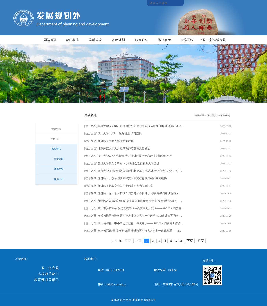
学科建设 (95, 40)
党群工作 (186, 40)
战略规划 (118, 40)
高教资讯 (56, 148)
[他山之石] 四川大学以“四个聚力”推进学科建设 (113, 133)
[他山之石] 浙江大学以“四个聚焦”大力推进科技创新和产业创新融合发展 (128, 155)
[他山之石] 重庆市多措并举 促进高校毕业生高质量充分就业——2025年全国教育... (133, 208)
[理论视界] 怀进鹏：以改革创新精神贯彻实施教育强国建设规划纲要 (125, 178)
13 (180, 240)
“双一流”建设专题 (213, 40)
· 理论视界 (58, 169)
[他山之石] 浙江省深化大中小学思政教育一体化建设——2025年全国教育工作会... (133, 223)
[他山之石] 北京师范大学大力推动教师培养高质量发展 (117, 148)
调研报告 (56, 138)
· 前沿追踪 (58, 158)
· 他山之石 (58, 179)
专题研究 (56, 128)
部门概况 (72, 40)
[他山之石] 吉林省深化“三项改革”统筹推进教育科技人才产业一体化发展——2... (132, 230)
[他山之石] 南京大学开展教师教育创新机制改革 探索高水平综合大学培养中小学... (133, 170)
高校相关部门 (48, 273)
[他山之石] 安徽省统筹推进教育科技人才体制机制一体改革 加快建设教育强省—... (133, 215)
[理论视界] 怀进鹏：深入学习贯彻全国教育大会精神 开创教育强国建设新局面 (131, 193)
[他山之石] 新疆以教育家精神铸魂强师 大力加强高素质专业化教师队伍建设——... (133, 200)
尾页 (200, 240)
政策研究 (141, 40)
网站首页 (50, 40)
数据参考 (164, 40)
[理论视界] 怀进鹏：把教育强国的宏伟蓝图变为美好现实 (118, 185)
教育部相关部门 (46, 279)
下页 (190, 240)
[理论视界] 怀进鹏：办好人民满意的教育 (109, 141)
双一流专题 (50, 268)
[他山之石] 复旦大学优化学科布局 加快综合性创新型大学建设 (121, 163)
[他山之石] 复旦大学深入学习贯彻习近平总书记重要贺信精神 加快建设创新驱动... (133, 126)
